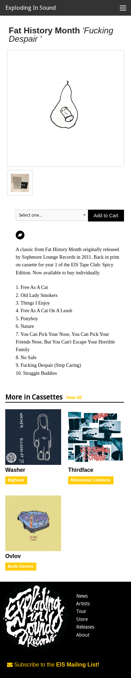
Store (82, 619)
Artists (83, 603)
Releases (85, 627)
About (82, 635)
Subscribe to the (53, 665)
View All (73, 397)
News (82, 596)
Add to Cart (106, 215)
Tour (81, 611)
